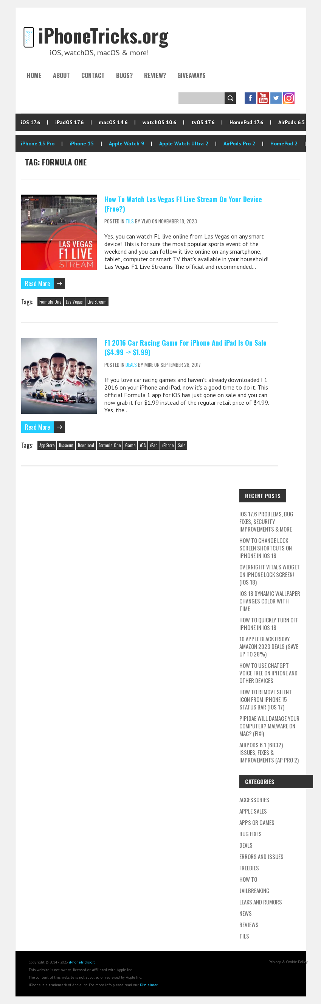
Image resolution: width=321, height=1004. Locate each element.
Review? (155, 75)
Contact (93, 75)
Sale (181, 445)
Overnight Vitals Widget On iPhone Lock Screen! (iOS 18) (269, 574)
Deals (131, 364)
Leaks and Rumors (260, 902)
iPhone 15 (82, 143)
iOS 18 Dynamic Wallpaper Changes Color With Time (269, 601)
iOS (143, 445)
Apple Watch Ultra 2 (183, 143)
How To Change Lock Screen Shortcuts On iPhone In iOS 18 (265, 548)
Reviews (249, 924)
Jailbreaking (254, 890)
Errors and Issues (261, 856)
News (245, 913)
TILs (130, 221)
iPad (154, 445)
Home (34, 75)
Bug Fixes (250, 833)
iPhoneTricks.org (82, 962)
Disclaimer (149, 984)
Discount (66, 445)
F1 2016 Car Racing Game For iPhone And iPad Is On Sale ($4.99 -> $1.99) (185, 347)
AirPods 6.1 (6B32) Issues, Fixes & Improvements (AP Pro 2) (269, 752)
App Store (46, 445)
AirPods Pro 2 (239, 143)
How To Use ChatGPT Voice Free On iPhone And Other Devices (268, 672)
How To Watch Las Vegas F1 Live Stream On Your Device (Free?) (183, 204)
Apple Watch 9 (126, 143)
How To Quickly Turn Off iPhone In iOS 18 (268, 623)
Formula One (50, 302)
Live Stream (97, 302)
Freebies (249, 868)
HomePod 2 (284, 143)
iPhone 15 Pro (37, 143)
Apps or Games (256, 822)
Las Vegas (74, 302)
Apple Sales (253, 811)
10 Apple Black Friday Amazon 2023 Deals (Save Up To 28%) (268, 646)
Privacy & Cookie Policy (288, 961)
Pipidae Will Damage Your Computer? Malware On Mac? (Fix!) (269, 725)
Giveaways (191, 75)
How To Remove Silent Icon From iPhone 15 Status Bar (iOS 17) (265, 699)
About (61, 75)
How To (248, 879)
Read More (37, 283)
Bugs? (124, 75)
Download (86, 445)
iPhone (168, 445)
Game (130, 445)
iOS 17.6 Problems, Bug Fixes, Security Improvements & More (266, 521)
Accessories (254, 799)
